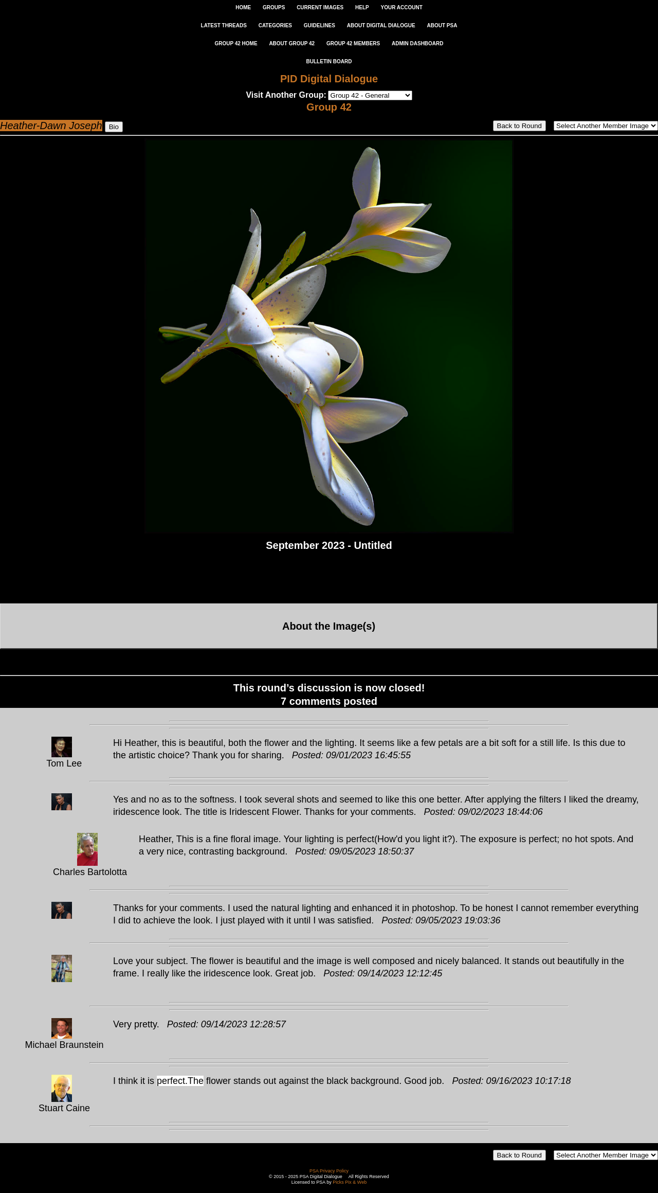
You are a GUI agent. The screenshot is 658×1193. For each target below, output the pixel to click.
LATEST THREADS (224, 25)
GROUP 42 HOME (235, 43)
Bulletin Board (329, 61)
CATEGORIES (275, 25)
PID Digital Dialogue (329, 78)
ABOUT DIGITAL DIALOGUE (381, 25)
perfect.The (180, 1081)
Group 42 (329, 107)
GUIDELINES (319, 25)
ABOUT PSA (442, 25)
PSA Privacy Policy (329, 1170)
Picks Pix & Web (350, 1182)
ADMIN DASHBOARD (418, 43)
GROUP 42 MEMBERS (353, 43)
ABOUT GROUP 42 (292, 43)
